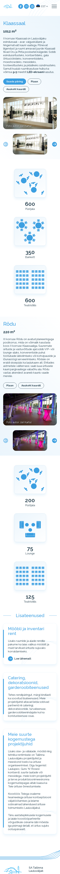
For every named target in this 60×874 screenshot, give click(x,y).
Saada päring (14, 81)
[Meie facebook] (20, 6)
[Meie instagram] (32, 6)
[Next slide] (54, 144)
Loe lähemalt (22, 658)
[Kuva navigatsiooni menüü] (54, 6)
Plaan (34, 81)
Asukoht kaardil (16, 89)
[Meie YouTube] (26, 6)
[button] (42, 6)
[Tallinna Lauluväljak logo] (8, 6)
